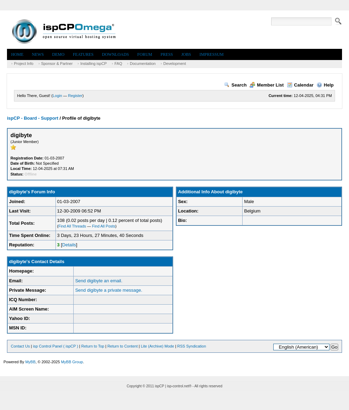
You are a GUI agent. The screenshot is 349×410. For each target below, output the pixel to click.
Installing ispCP (93, 63)
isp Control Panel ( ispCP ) (55, 346)
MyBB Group (72, 362)
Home (17, 54)
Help (325, 85)
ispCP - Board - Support (32, 118)
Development (174, 63)
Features (83, 54)
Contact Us (20, 346)
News (38, 54)
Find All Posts (104, 226)
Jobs (186, 54)
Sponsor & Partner (57, 63)
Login (57, 96)
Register (75, 96)
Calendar (300, 85)
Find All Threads (72, 226)
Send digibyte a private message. (108, 290)
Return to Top (92, 346)
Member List (267, 85)
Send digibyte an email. (98, 280)
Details (69, 244)
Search (235, 85)
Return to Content (122, 346)
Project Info (24, 63)
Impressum (211, 54)
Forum (144, 54)
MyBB (30, 362)
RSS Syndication (191, 346)
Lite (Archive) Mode (157, 346)
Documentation (143, 63)
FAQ (118, 63)
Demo (58, 54)
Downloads (115, 54)
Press (167, 54)
